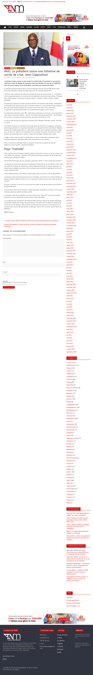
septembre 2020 (71, 293)
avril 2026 (69, 105)
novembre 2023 (71, 186)
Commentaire (7, 238)
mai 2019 (69, 338)
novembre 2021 (71, 253)
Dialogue (69, 382)
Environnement (70, 410)
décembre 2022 (71, 217)
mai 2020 (69, 304)
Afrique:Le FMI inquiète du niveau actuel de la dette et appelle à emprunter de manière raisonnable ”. (30, 225)
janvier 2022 (70, 248)
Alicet (68, 557)
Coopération (70, 376)
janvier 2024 (70, 181)
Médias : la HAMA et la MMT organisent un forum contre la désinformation (77, 572)
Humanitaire (70, 424)
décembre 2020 (71, 284)
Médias (68, 446)
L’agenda (60, 643)
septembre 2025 (71, 124)
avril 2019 (69, 340)
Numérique (69, 455)
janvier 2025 (70, 147)
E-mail (5, 272)
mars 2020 (69, 310)
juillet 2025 (69, 130)
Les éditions (60, 641)
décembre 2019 (71, 318)
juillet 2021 (69, 265)
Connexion (69, 597)
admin (19, 77)
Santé (48, 27)
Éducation (69, 393)
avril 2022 (69, 239)
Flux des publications (72, 600)
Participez (60, 649)
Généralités (21, 68)
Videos (68, 503)
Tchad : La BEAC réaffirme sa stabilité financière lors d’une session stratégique (77, 526)
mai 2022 (69, 237)
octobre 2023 (70, 189)
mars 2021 (69, 276)
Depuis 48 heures (62, 635)
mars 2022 (69, 242)
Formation (69, 416)
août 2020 (69, 296)
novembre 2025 (71, 119)
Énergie (68, 402)
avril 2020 (69, 307)
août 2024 (69, 161)
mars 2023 (69, 209)
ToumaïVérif (70, 491)
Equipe (5, 659)
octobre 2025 (70, 122)
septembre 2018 (71, 352)
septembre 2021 (71, 259)
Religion (68, 469)
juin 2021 (69, 268)
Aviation (68, 371)
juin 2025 (69, 133)
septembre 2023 (71, 192)
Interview (69, 432)
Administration (70, 365)
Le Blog (59, 638)
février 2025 (70, 144)
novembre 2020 (71, 287)
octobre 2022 (70, 223)
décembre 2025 (71, 116)
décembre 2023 (71, 183)
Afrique (16, 27)
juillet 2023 (69, 197)
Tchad (10, 27)
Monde (22, 27)
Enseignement (70, 404)
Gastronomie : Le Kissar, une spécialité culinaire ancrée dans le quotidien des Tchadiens (78, 538)
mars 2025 (69, 141)
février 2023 (70, 211)
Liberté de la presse (72, 438)
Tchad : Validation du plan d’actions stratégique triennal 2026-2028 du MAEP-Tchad (77, 520)
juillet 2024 (69, 164)
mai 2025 (69, 136)
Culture (36, 27)
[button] (57, 18)
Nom (5, 262)
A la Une (7, 68)
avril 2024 (69, 172)
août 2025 (69, 127)
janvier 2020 (70, 315)
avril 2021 (69, 273)
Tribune (75, 27)
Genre (68, 421)
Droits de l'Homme (72, 388)
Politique (69, 461)
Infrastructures (71, 427)
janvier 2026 (70, 113)
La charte (60, 646)
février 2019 (70, 346)
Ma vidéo (69, 444)
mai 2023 (69, 203)
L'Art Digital (15, 669)
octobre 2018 (70, 349)
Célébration (69, 374)
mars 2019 (69, 343)
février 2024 (70, 178)
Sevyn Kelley (70, 577)
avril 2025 (69, 138)
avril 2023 (69, 206)
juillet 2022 (69, 231)
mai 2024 (69, 169)
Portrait (68, 463)
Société (68, 477)
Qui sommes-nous (8, 656)
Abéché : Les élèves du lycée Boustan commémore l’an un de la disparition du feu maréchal (77, 559)
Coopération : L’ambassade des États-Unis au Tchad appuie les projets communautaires (77, 565)
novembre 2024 (71, 152)
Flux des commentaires (73, 603)
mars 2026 (69, 108)
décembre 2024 (71, 150)
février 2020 (70, 312)
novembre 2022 (71, 220)
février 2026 (70, 110)
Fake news (69, 413)
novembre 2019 (71, 321)
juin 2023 (69, 200)
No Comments (81, 90)
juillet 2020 (69, 298)
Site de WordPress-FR (73, 606)
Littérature (69, 441)
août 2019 (69, 329)
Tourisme (69, 494)
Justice (68, 435)
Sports (43, 27)
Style (54, 27)
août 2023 (69, 195)
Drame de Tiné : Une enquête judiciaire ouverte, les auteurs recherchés (44, 1)
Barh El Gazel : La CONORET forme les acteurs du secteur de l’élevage (77, 578)
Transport (69, 497)
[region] (57, 18)
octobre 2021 (70, 256)
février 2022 (70, 245)
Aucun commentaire (29, 77)
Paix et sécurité (71, 458)
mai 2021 (69, 270)
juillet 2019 (69, 332)
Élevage (68, 396)
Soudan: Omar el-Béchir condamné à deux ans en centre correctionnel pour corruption (31, 220)
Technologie (61, 27)
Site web (5, 281)
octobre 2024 (70, 155)
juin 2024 (69, 166)
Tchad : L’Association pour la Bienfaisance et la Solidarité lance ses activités (77, 552)
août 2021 (69, 262)
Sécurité (68, 475)
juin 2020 (69, 301)
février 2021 (70, 279)
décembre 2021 (71, 251)
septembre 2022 (71, 225)
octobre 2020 (70, 290)
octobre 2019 (70, 324)
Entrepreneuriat (71, 407)
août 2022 (69, 228)
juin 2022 (69, 234)
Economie (29, 27)
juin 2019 (69, 335)
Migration (69, 449)
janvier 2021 (70, 282)
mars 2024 (69, 175)
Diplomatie (69, 385)
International (70, 430)
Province (68, 466)
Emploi (69, 27)
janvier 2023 (70, 214)
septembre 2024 (71, 158)
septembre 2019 (71, 326)
